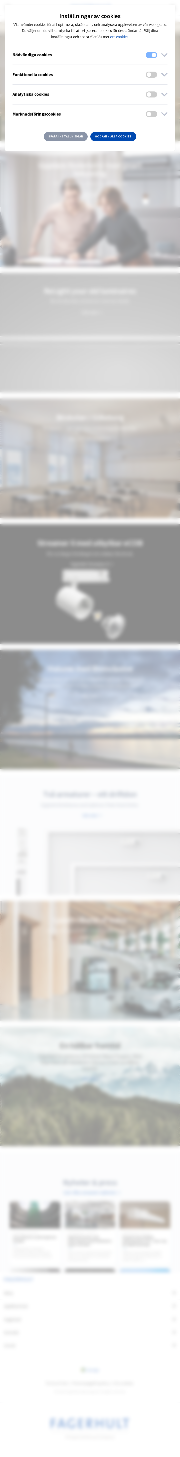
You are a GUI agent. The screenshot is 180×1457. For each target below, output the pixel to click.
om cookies (119, 37)
